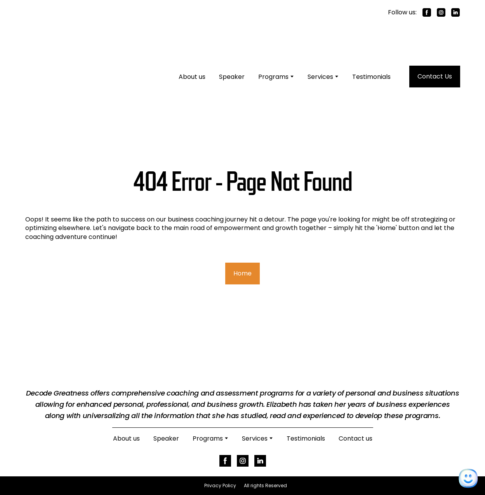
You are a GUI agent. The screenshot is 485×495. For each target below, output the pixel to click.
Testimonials (371, 76)
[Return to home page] (83, 76)
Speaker (232, 76)
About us (192, 76)
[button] (426, 12)
